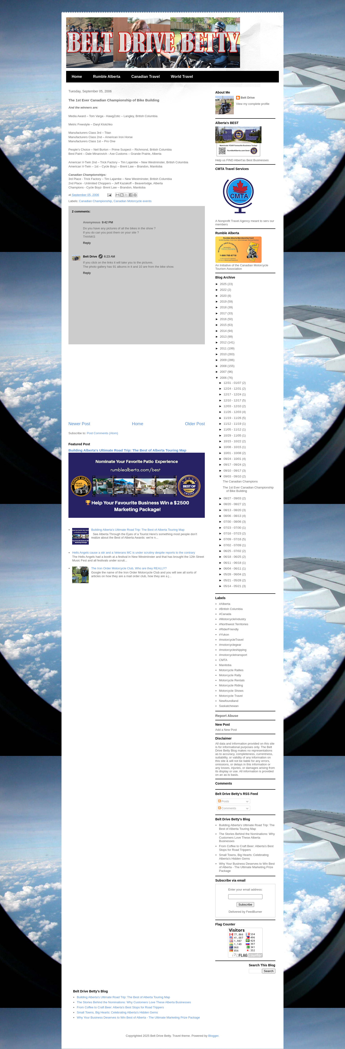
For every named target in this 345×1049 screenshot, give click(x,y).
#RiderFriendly (229, 629)
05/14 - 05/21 (233, 586)
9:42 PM (107, 222)
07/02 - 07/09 (233, 545)
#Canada (225, 614)
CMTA (223, 660)
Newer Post (79, 423)
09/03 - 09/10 (233, 476)
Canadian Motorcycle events (132, 201)
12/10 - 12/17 (233, 400)
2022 (224, 289)
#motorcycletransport (233, 655)
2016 (224, 319)
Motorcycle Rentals (232, 680)
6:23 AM (109, 256)
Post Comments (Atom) (102, 433)
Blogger (213, 1035)
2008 (224, 366)
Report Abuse (226, 716)
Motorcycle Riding (231, 685)
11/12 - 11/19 (233, 423)
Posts (223, 801)
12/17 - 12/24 (233, 394)
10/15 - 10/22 (233, 441)
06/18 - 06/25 (233, 556)
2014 (224, 331)
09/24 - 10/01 (233, 459)
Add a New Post (226, 729)
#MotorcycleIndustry (232, 619)
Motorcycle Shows (231, 690)
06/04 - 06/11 (233, 568)
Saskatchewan (229, 706)
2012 (224, 342)
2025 (224, 284)
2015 (224, 325)
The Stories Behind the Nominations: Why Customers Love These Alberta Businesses (247, 837)
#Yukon (224, 634)
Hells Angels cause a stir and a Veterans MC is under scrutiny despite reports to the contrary (133, 552)
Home (77, 77)
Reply (87, 243)
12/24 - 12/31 (233, 388)
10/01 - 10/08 (233, 453)
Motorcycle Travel (231, 695)
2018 (224, 307)
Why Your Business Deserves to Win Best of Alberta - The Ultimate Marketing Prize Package (247, 867)
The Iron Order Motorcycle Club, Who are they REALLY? (128, 568)
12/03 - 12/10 (233, 406)
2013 (224, 336)
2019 (224, 301)
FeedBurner (254, 911)
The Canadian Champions (240, 481)
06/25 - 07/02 (233, 551)
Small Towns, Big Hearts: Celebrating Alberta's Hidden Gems (243, 856)
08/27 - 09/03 (233, 498)
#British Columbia (231, 609)
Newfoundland (228, 701)
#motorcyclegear (230, 644)
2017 (224, 313)
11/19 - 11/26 (233, 418)
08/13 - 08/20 (233, 510)
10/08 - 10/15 (233, 447)
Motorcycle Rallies (231, 670)
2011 (224, 348)
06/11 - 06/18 (233, 562)
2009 (224, 360)
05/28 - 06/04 (233, 574)
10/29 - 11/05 (233, 435)
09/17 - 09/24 (233, 464)
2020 (224, 295)
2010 (224, 354)
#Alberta (224, 604)
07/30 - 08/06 (233, 521)
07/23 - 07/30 (233, 527)
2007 (224, 371)
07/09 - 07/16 (233, 539)
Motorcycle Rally (230, 675)
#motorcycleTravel (231, 639)
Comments (227, 808)
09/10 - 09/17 (233, 470)
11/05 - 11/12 (233, 429)
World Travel (182, 77)
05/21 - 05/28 (233, 580)
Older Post (195, 423)
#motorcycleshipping (232, 650)
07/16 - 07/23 (233, 533)
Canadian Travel (145, 77)
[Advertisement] (136, 382)
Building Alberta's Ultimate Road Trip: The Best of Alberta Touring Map (127, 450)
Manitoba (225, 665)
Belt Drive (90, 256)
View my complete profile (252, 104)
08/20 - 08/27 (233, 504)
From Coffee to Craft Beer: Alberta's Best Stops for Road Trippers (246, 848)
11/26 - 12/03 (233, 412)
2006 (224, 377)
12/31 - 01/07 (233, 383)
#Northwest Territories (233, 624)
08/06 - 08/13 (233, 516)
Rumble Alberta (106, 77)
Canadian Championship (95, 201)
